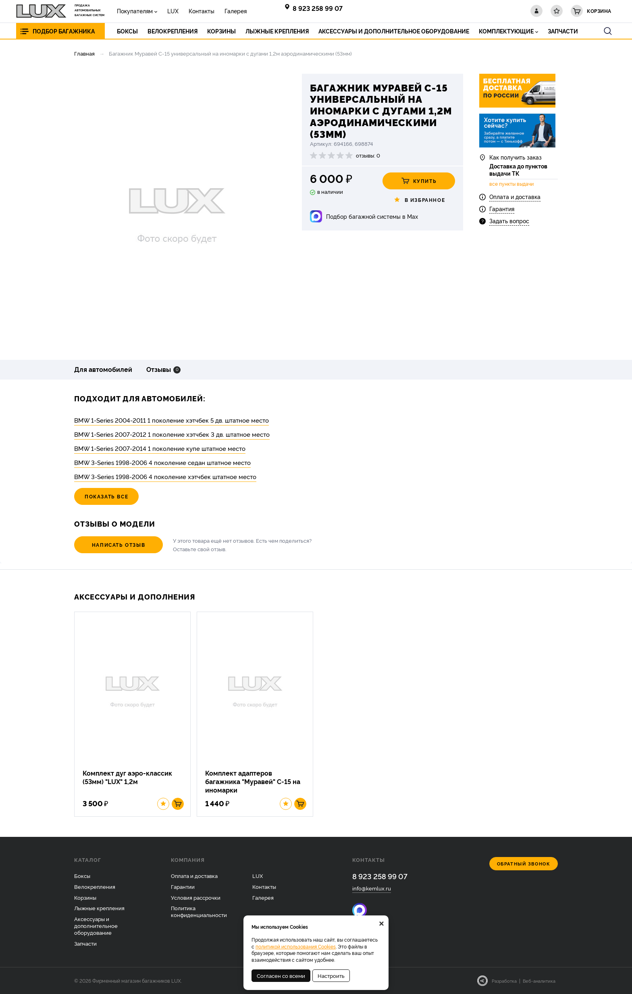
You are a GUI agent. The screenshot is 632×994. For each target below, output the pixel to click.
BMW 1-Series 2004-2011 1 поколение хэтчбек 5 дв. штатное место (171, 420)
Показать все (106, 496)
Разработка (504, 981)
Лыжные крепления (99, 907)
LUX (173, 11)
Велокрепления (94, 886)
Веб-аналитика (539, 981)
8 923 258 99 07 (318, 8)
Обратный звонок (524, 864)
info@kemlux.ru (371, 888)
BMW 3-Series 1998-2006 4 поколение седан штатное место (162, 462)
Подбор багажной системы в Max (372, 216)
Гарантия (501, 208)
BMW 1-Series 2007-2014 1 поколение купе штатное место (159, 448)
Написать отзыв (118, 544)
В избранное (419, 199)
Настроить (331, 975)
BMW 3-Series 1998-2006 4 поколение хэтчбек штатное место (165, 476)
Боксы (82, 875)
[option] (177, 211)
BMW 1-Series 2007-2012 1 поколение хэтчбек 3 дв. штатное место (172, 434)
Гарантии (183, 886)
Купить (419, 180)
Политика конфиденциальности (199, 911)
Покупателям (135, 11)
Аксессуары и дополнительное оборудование (96, 925)
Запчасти (85, 943)
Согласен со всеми (281, 975)
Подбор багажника (64, 31)
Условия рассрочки (195, 897)
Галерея (236, 11)
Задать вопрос (509, 220)
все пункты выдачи (511, 184)
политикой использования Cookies (296, 946)
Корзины (85, 897)
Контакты (201, 11)
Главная (84, 53)
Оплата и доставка (515, 196)
